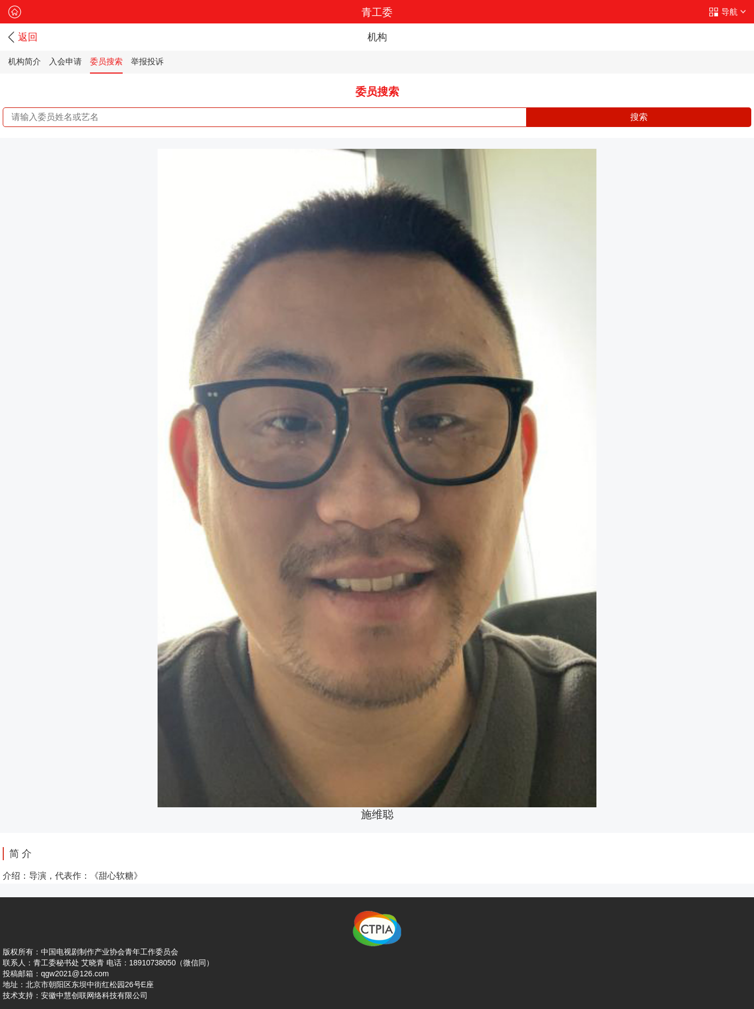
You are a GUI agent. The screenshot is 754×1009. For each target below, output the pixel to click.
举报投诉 (147, 61)
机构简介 (24, 61)
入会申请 (65, 61)
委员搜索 (106, 61)
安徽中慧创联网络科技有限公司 (94, 995)
